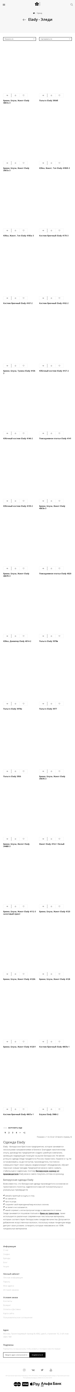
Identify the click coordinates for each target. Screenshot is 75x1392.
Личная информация (13, 1277)
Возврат (7, 1305)
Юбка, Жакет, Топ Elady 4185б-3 (54, 176)
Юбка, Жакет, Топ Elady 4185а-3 (18, 244)
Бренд (39, 13)
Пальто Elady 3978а (12, 717)
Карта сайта (8, 1313)
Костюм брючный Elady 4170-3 (53, 244)
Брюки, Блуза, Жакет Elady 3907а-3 (16, 177)
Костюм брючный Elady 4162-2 (53, 311)
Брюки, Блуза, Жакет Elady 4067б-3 (16, 583)
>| (24, 1132)
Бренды (6, 1258)
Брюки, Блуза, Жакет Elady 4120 (54, 920)
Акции (6, 1266)
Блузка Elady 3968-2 (48, 1122)
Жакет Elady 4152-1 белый (51, 852)
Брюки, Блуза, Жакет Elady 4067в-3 (52, 515)
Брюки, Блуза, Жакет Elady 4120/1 (19, 1055)
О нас (5, 1250)
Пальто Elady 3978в (48, 649)
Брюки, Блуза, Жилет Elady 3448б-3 (16, 853)
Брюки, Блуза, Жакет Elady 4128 (54, 987)
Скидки (6, 1254)
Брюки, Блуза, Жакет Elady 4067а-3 (16, 101)
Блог (5, 1262)
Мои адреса (8, 1285)
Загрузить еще (15, 1128)
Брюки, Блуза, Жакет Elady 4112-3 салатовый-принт (19, 921)
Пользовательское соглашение (17, 1317)
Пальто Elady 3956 (12, 784)
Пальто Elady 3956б (48, 100)
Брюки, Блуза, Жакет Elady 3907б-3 (52, 785)
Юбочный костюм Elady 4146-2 (18, 446)
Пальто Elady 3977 (48, 717)
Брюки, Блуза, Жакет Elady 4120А (19, 987)
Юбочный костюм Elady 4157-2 (54, 379)
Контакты (7, 1301)
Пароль (6, 1281)
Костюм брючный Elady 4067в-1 (54, 1055)
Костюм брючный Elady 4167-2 (17, 311)
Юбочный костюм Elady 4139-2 (18, 514)
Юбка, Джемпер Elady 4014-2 (17, 649)
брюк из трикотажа (49, 1213)
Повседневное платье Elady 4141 (55, 446)
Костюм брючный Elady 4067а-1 (18, 1122)
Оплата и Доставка (11, 1309)
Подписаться (37, 1355)
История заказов (11, 1290)
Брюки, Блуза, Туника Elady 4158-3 (19, 380)
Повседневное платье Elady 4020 (55, 582)
